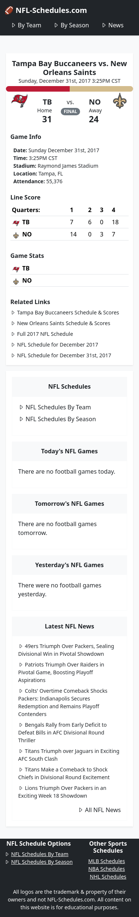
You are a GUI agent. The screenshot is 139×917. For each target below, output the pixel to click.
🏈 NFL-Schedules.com (45, 10)
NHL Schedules (108, 876)
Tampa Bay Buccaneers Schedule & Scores (64, 312)
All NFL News (99, 810)
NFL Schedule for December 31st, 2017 (60, 355)
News (112, 25)
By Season (71, 25)
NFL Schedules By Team (54, 407)
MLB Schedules (106, 861)
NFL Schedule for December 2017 (54, 344)
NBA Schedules (106, 868)
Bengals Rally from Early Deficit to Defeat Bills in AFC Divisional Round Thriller (62, 732)
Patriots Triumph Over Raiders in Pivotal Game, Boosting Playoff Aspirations (61, 672)
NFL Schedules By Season (57, 419)
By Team (25, 25)
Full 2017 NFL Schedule (41, 333)
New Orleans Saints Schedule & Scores (60, 323)
